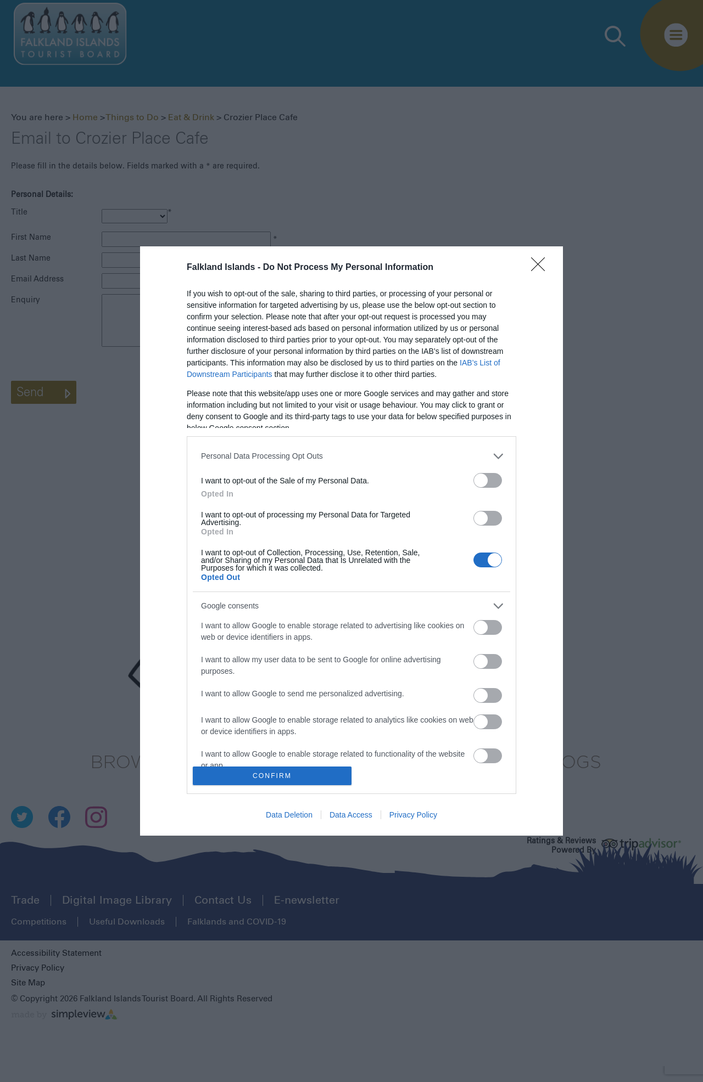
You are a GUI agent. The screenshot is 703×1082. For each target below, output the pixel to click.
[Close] (541, 267)
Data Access (351, 814)
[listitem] (351, 456)
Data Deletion (289, 814)
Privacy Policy (413, 814)
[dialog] (351, 541)
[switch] (487, 480)
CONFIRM (272, 776)
